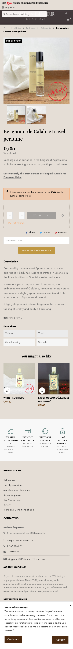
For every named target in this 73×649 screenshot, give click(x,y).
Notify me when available (36, 250)
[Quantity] (16, 215)
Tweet (46, 232)
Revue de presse (12, 494)
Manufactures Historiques (16, 490)
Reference (9, 317)
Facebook (39, 559)
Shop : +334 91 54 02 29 (20, 540)
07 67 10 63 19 (14, 546)
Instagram (11, 559)
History (6, 504)
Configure (13, 639)
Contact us (13, 551)
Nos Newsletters (11, 499)
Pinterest (62, 232)
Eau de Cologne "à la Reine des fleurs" (53, 400)
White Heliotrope (13, 398)
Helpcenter (9, 480)
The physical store (12, 485)
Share (32, 232)
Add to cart (41, 215)
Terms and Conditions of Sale (18, 509)
